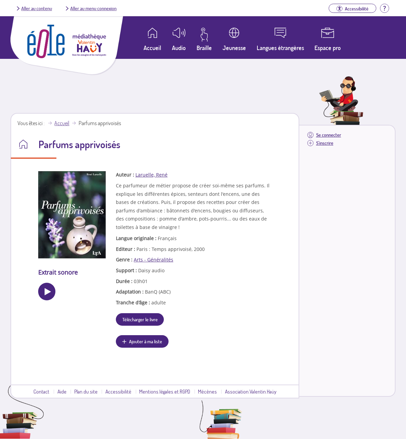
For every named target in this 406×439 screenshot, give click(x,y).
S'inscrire (324, 143)
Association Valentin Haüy (250, 391)
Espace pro (327, 47)
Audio (179, 47)
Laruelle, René (151, 174)
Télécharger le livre (140, 319)
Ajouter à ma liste (145, 341)
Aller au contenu (36, 8)
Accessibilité (118, 391)
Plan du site (86, 391)
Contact (41, 391)
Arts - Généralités (153, 259)
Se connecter (328, 135)
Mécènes (207, 391)
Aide (62, 391)
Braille (204, 47)
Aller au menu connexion (93, 8)
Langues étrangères (280, 47)
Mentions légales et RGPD (164, 391)
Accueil (61, 123)
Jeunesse (234, 47)
